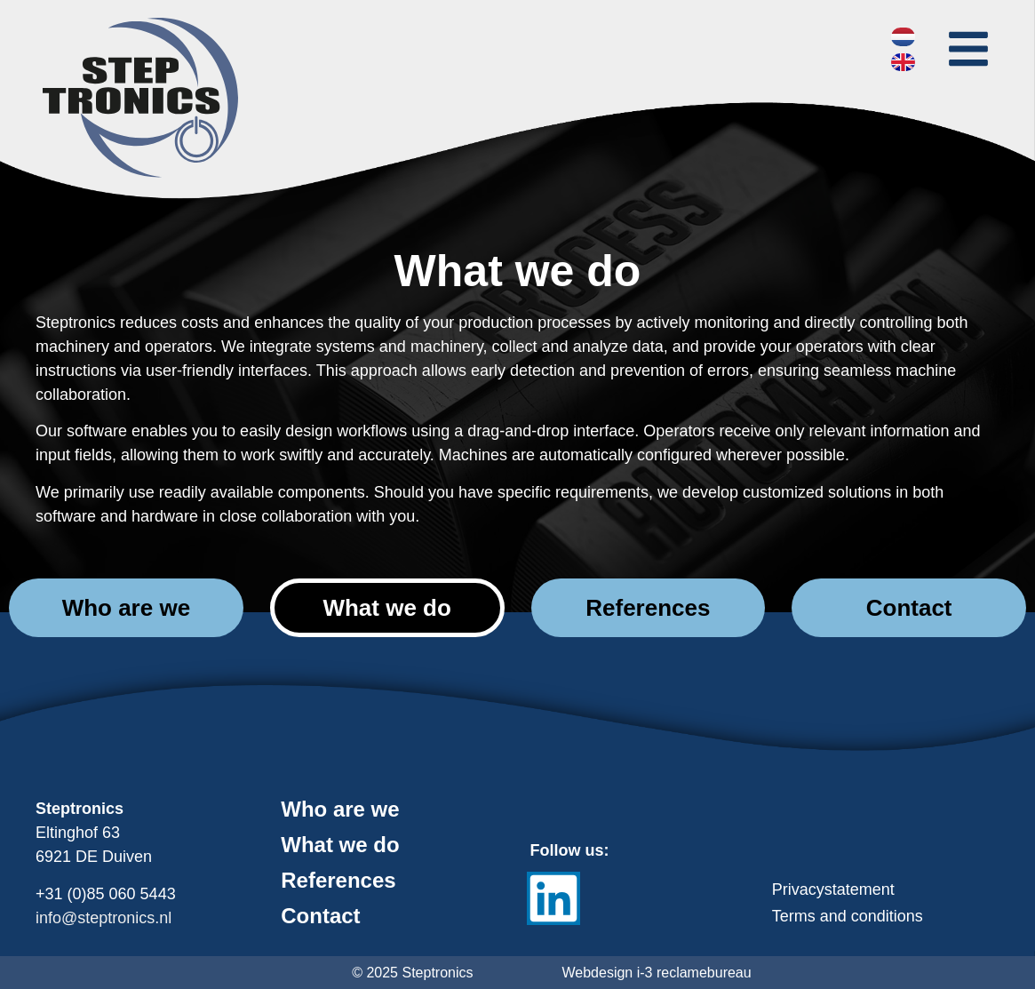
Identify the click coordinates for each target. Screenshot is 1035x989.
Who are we (340, 809)
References (338, 880)
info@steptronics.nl (103, 918)
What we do (340, 845)
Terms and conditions (847, 916)
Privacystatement (833, 889)
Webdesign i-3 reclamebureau (657, 972)
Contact (320, 916)
